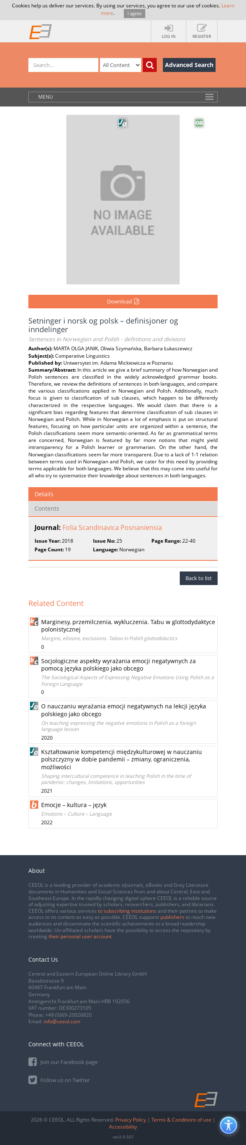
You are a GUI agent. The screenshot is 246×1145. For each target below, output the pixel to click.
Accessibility (123, 1126)
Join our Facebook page (62, 1061)
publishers (172, 917)
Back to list (199, 578)
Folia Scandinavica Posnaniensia (112, 527)
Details (44, 494)
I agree (135, 13)
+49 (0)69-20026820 (68, 1014)
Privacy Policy (130, 1119)
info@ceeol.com (62, 1021)
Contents (47, 508)
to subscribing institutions (127, 910)
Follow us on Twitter (59, 1079)
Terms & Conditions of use (181, 1119)
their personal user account (80, 936)
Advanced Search (189, 65)
